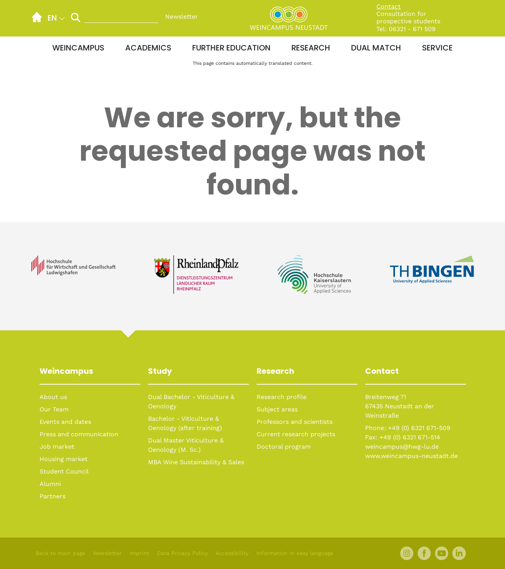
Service (437, 47)
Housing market (64, 459)
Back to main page (60, 553)
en (52, 17)
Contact (388, 6)
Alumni (50, 483)
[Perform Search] (76, 17)
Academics (148, 47)
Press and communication (79, 434)
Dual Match (376, 47)
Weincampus (78, 47)
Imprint (139, 553)
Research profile (282, 397)
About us (53, 397)
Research (310, 47)
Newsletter (181, 16)
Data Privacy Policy (182, 553)
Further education (231, 47)
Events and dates (65, 421)
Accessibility (231, 553)
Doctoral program (284, 446)
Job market (57, 446)
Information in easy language (294, 553)
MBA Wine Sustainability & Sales (196, 462)
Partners (52, 496)
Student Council (64, 471)
